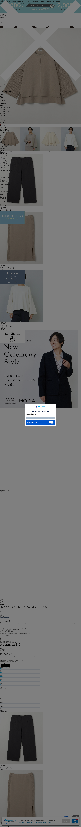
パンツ (2, 117)
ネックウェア (3, 127)
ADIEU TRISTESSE (5, 91)
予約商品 (2, 150)
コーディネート (4, 153)
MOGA (2, 98)
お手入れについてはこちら (4, 646)
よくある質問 (3, 162)
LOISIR (2, 94)
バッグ (2, 134)
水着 (1, 124)
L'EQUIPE (2, 100)
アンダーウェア (4, 131)
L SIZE (2, 109)
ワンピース (3, 120)
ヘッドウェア (3, 125)
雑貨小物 (2, 142)
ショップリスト (4, 155)
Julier (1, 96)
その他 (2, 141)
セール (2, 152)
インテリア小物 (4, 144)
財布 (1, 136)
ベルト (2, 137)
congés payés (4, 93)
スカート (2, 119)
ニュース (2, 158)
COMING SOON (6, 107)
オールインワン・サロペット (8, 122)
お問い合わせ (3, 163)
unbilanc (2, 105)
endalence (3, 103)
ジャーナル (3, 160)
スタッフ (2, 157)
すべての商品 (3, 86)
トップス (2, 114)
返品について (2, 602)
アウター (2, 115)
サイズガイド (9, 661)
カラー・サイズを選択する (4, 617)
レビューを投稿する (6, 665)
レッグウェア (3, 129)
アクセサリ (3, 139)
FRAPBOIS (3, 88)
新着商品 (2, 148)
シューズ (2, 132)
